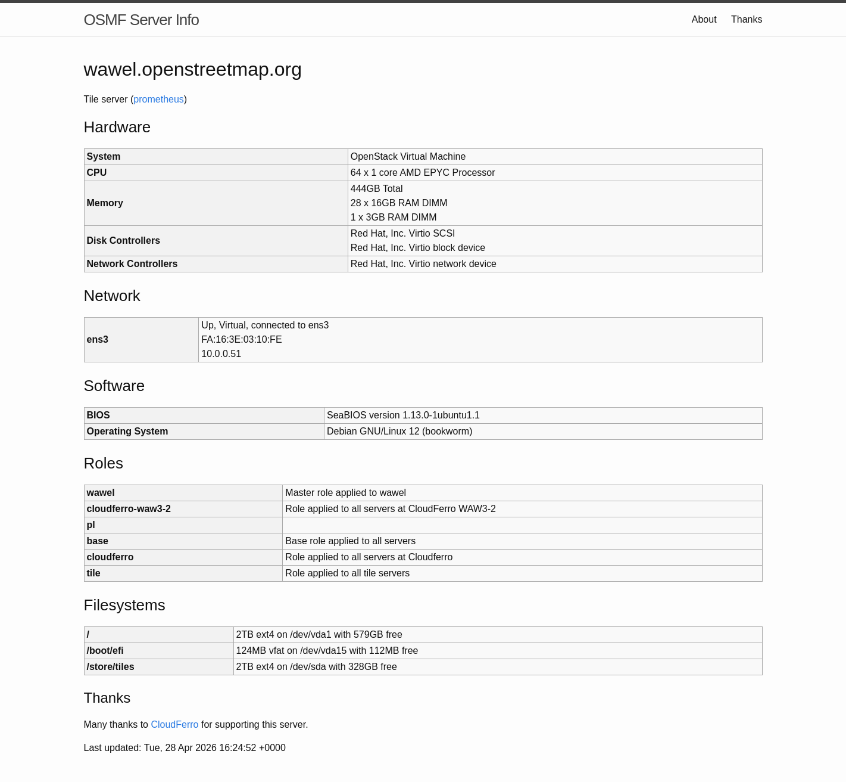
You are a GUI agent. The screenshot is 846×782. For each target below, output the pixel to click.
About (704, 19)
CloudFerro (174, 724)
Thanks (746, 19)
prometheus (158, 99)
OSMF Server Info (141, 20)
